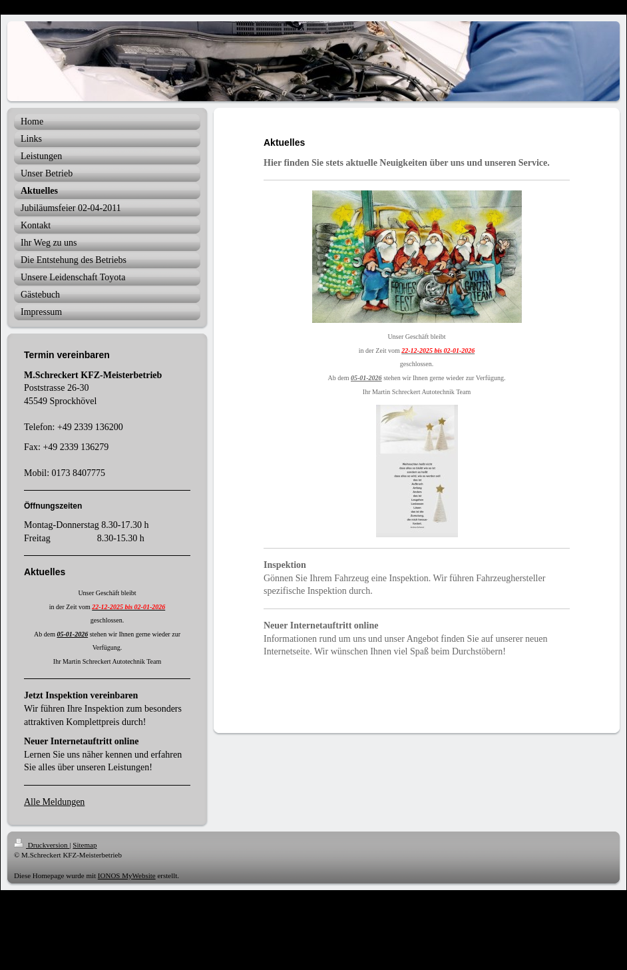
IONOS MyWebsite (127, 875)
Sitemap (85, 845)
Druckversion (41, 845)
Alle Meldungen (54, 802)
